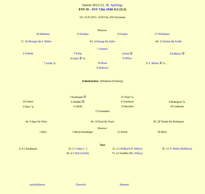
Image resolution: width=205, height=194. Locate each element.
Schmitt (29, 53)
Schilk (178, 41)
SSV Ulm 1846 (102, 9)
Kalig (79, 53)
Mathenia (45, 33)
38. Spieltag (113, 5)
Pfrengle (32, 41)
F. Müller (47, 41)
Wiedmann (163, 33)
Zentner (103, 48)
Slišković (103, 67)
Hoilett (167, 41)
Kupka (124, 33)
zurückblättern (37, 184)
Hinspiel (124, 184)
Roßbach (176, 53)
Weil (126, 53)
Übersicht (81, 184)
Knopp (100, 41)
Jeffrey (128, 58)
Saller (112, 41)
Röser (104, 62)
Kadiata (84, 33)
